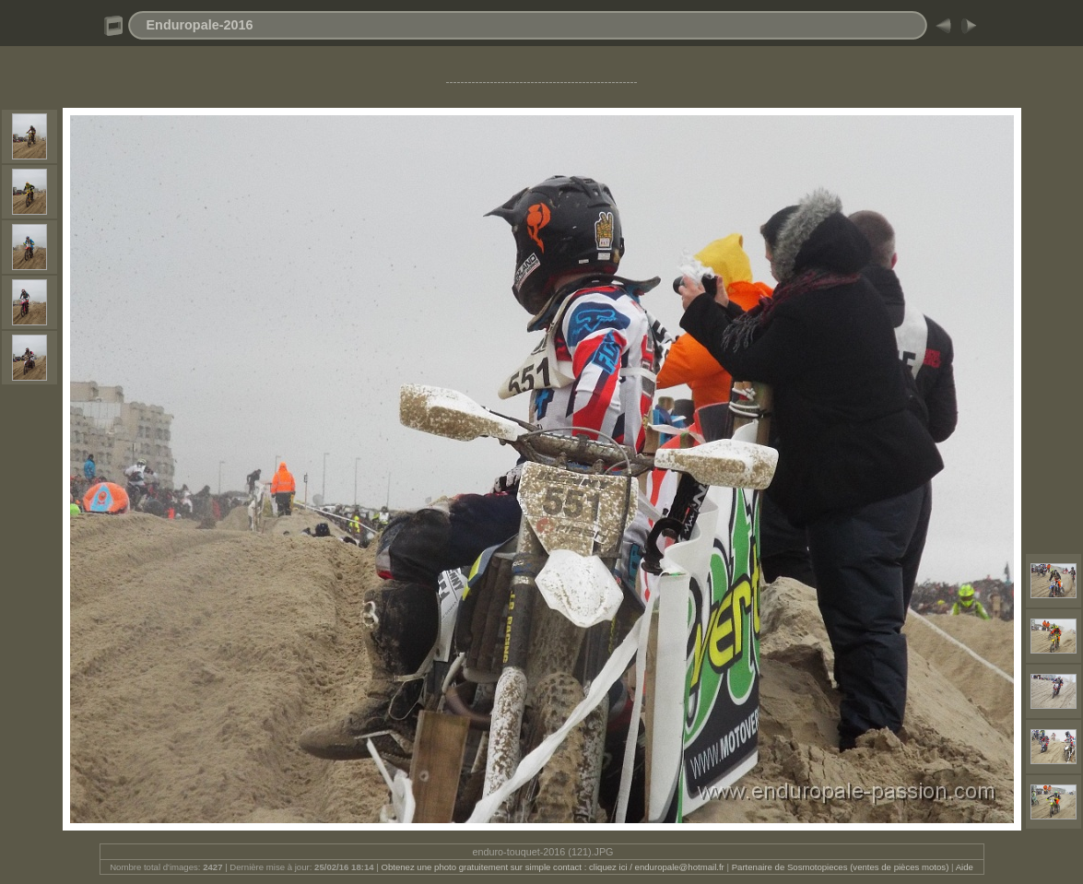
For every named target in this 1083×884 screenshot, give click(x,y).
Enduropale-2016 (200, 25)
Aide (964, 867)
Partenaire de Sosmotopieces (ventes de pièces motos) (840, 867)
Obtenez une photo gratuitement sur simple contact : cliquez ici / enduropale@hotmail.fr (552, 867)
